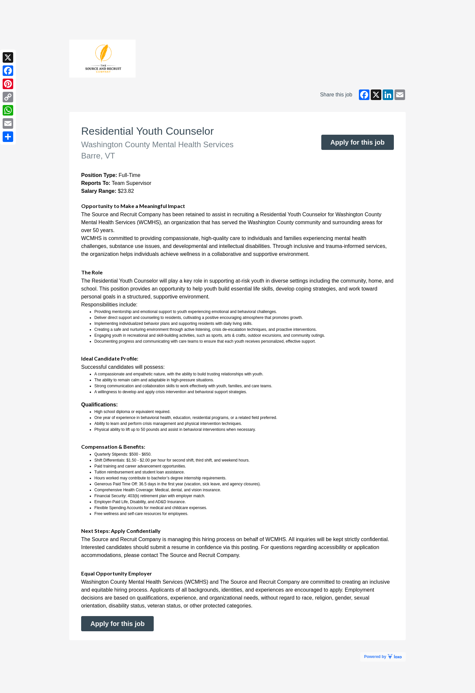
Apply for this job (358, 142)
